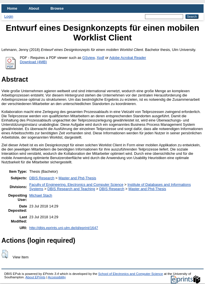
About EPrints (35, 277)
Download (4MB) (33, 62)
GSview (88, 57)
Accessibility (57, 277)
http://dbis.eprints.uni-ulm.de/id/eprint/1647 (63, 228)
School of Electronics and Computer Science (130, 273)
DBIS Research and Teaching (71, 189)
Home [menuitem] (12, 8)
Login (8, 16)
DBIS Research (41, 178)
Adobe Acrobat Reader (127, 57)
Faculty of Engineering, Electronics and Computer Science (76, 184)
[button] (4, 254)
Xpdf (100, 57)
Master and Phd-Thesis (77, 178)
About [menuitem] (34, 8)
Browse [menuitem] (57, 8)
